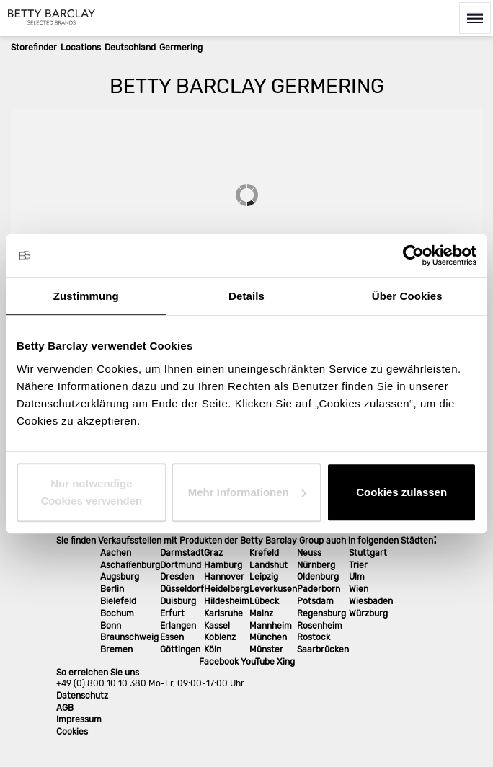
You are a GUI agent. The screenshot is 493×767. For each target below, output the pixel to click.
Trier (358, 565)
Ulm (357, 577)
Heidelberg (226, 589)
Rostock (313, 637)
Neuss (309, 553)
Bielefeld (118, 601)
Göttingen (180, 649)
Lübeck (264, 601)
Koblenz (220, 637)
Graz (213, 553)
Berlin (112, 589)
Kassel (217, 626)
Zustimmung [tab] (86, 296)
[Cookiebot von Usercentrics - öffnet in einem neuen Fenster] (413, 255)
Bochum (117, 613)
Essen (172, 637)
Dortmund (180, 565)
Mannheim (270, 626)
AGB (65, 708)
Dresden (177, 577)
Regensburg (321, 613)
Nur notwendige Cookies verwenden (91, 492)
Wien (358, 589)
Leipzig (263, 577)
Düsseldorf (182, 589)
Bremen (116, 649)
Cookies (72, 732)
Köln (212, 649)
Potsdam (315, 601)
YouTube (258, 662)
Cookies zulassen (401, 492)
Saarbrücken (323, 649)
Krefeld (264, 553)
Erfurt (172, 613)
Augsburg (119, 577)
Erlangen (178, 626)
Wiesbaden (371, 601)
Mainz (261, 613)
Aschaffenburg (130, 565)
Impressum (79, 719)
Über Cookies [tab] (407, 296)
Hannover (224, 577)
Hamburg (223, 565)
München (268, 637)
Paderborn (318, 589)
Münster (266, 649)
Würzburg (368, 613)
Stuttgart (368, 553)
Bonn (110, 626)
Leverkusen (273, 589)
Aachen (115, 553)
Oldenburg (318, 577)
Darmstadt (182, 553)
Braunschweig (129, 637)
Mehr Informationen (247, 492)
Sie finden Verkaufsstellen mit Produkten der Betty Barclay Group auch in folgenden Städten (244, 541)
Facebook (219, 662)
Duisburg (178, 601)
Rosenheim (319, 626)
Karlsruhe (223, 613)
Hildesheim (226, 601)
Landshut (268, 565)
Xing (286, 662)
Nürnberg (316, 565)
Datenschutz (82, 696)
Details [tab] (246, 296)
